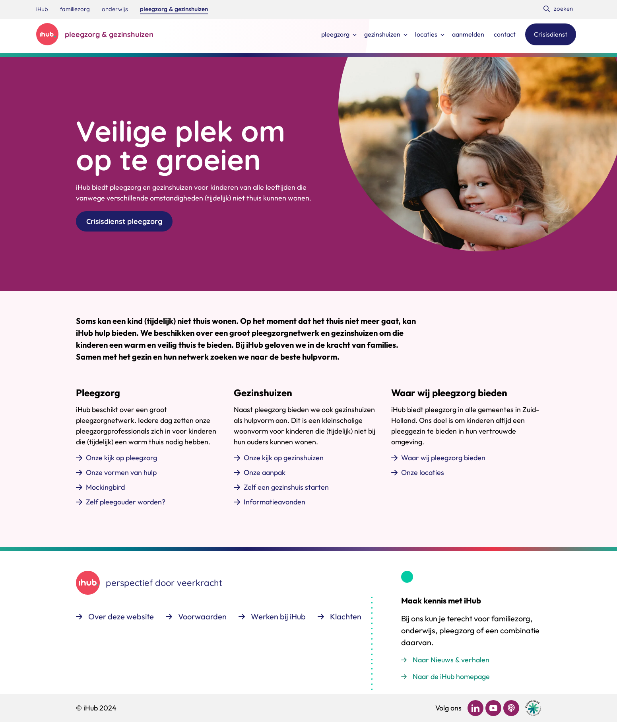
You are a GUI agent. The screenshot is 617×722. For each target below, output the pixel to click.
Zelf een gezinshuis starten (286, 487)
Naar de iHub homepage (451, 676)
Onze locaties (422, 472)
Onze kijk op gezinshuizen (284, 457)
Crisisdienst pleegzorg (124, 221)
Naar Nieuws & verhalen (451, 659)
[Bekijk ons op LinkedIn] (475, 708)
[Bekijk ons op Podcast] (511, 708)
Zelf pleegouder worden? (125, 501)
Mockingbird (105, 487)
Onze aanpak (264, 472)
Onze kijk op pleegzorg (121, 457)
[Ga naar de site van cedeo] (533, 708)
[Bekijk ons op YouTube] (493, 708)
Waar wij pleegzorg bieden (443, 457)
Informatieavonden (274, 501)
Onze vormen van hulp (121, 472)
